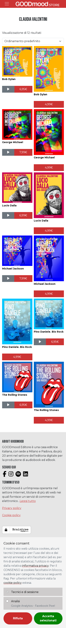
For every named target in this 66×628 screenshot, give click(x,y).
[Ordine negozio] (33, 41)
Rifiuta (18, 618)
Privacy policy (11, 508)
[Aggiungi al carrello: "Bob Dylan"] (23, 89)
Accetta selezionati (48, 618)
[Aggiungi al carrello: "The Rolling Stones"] (23, 405)
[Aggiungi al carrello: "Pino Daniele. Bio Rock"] (17, 357)
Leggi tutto (28, 501)
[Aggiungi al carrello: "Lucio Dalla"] (23, 215)
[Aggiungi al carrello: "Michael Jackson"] (23, 278)
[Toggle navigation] (7, 3)
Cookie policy (11, 515)
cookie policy (13, 582)
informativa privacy (35, 565)
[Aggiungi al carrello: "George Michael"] (23, 152)
